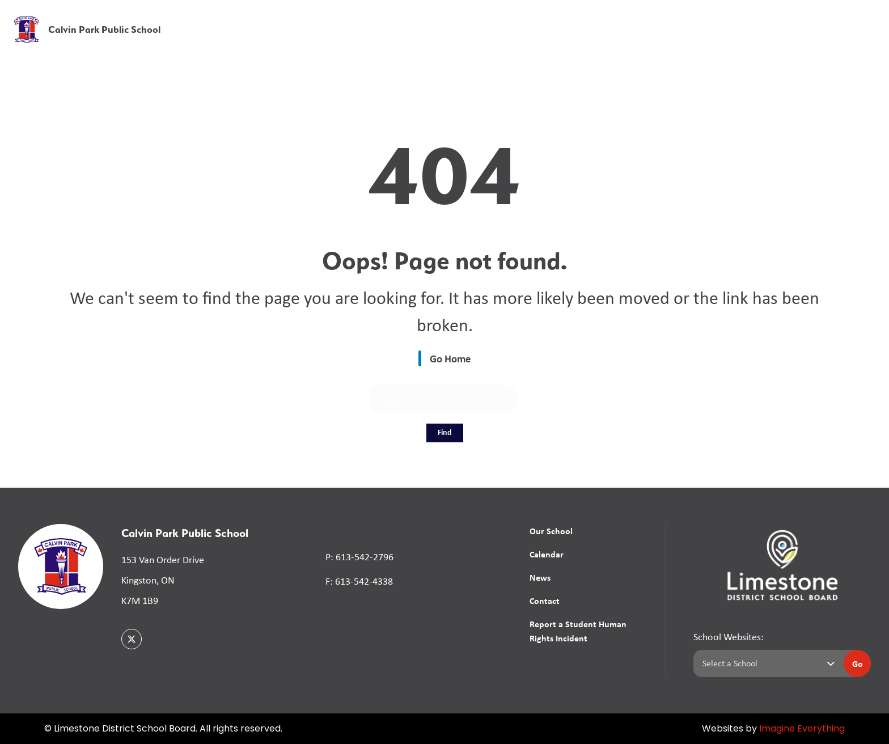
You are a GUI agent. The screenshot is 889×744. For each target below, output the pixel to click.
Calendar (547, 554)
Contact (545, 600)
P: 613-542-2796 (359, 557)
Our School (551, 531)
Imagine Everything (802, 729)
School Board (627, 16)
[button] (703, 16)
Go (857, 663)
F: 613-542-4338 (359, 581)
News (747, 41)
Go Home (450, 358)
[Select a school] (766, 663)
